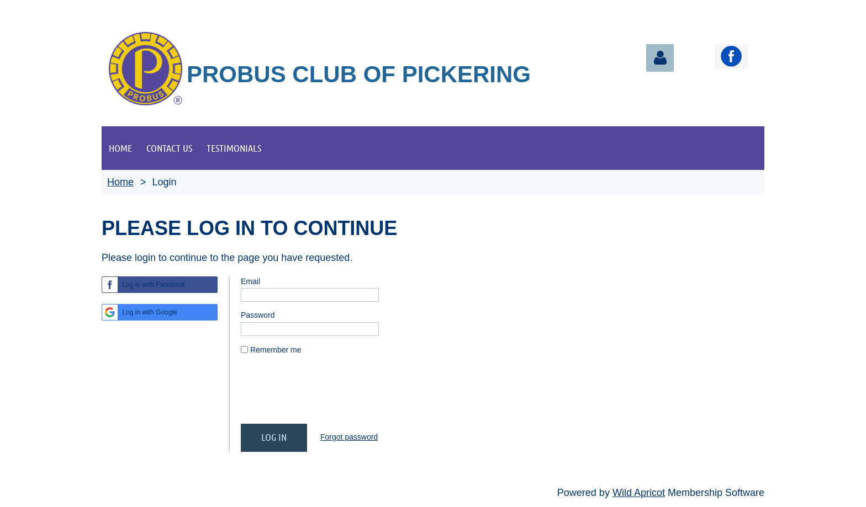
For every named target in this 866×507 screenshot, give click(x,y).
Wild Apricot (638, 492)
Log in (660, 58)
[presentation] (325, 393)
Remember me (276, 349)
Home (120, 182)
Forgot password (349, 437)
